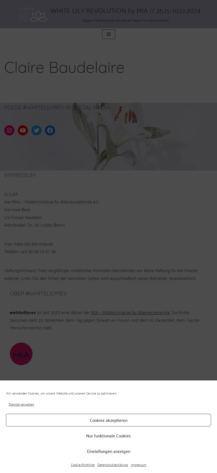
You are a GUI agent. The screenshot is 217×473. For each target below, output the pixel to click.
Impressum (138, 464)
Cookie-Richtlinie (83, 464)
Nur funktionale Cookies (108, 435)
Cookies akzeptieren (108, 420)
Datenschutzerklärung (112, 464)
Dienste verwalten (21, 404)
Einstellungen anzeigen (108, 451)
